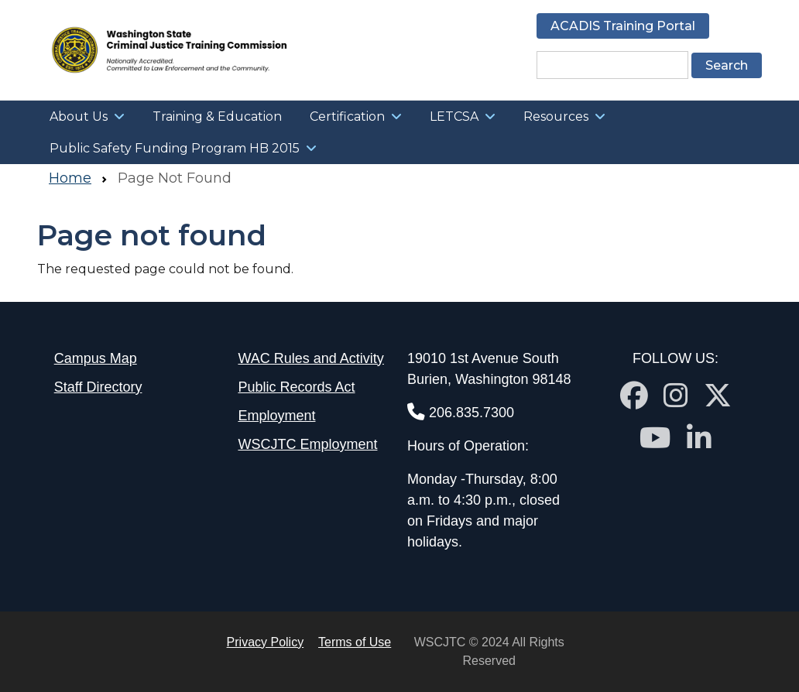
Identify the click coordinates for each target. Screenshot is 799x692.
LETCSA (454, 116)
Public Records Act (296, 387)
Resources (555, 116)
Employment (276, 415)
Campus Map (95, 358)
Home (70, 178)
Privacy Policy (265, 642)
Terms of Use (354, 642)
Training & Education (217, 116)
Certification (347, 116)
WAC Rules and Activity (310, 358)
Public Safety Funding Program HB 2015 (175, 148)
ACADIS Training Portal (622, 26)
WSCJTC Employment (307, 444)
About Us (79, 116)
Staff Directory (98, 387)
